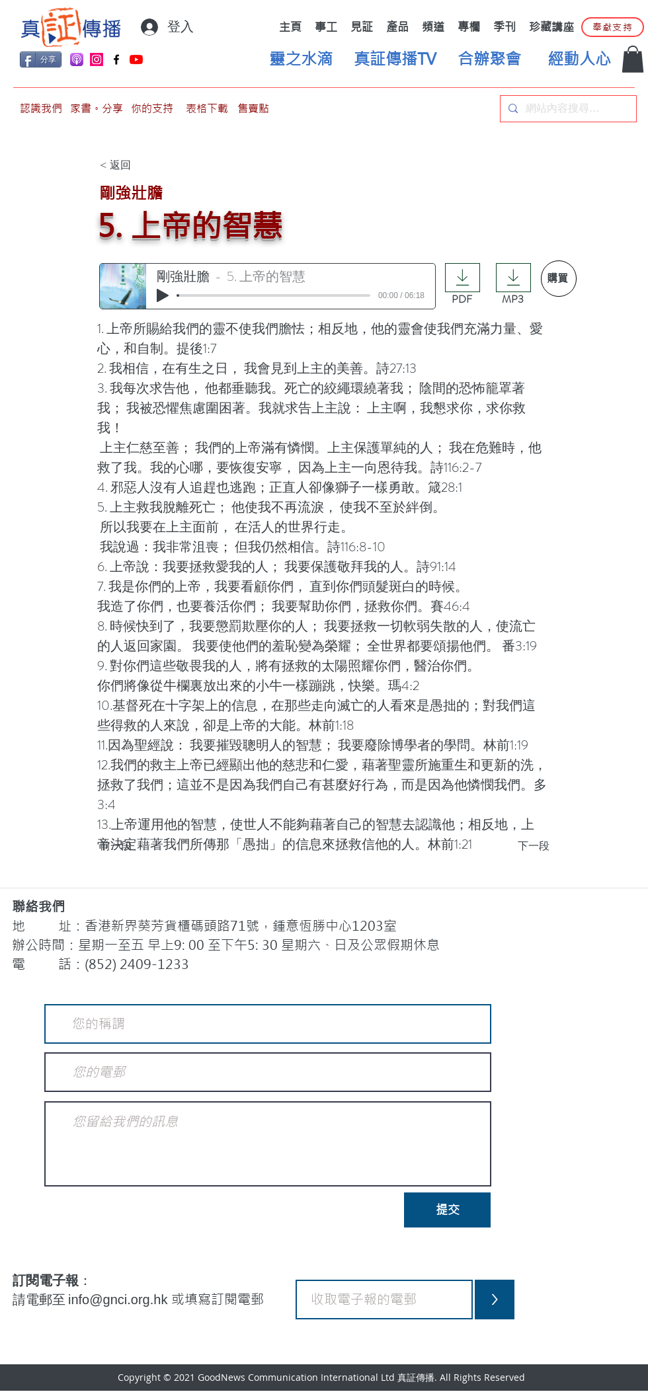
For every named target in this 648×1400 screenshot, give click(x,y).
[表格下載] (207, 108)
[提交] (447, 1209)
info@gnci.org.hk (119, 1299)
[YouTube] (136, 59)
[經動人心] (579, 59)
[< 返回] (143, 166)
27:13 (403, 368)
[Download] (462, 277)
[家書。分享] (96, 108)
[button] (633, 59)
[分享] (40, 59)
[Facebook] (116, 59)
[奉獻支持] (612, 27)
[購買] (559, 278)
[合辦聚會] (489, 59)
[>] (494, 1299)
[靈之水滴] (301, 59)
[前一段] (143, 847)
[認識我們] (41, 108)
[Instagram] (96, 59)
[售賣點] (253, 108)
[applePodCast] (76, 59)
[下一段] (516, 847)
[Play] (163, 295)
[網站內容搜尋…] (567, 109)
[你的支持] (152, 108)
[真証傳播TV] (395, 59)
